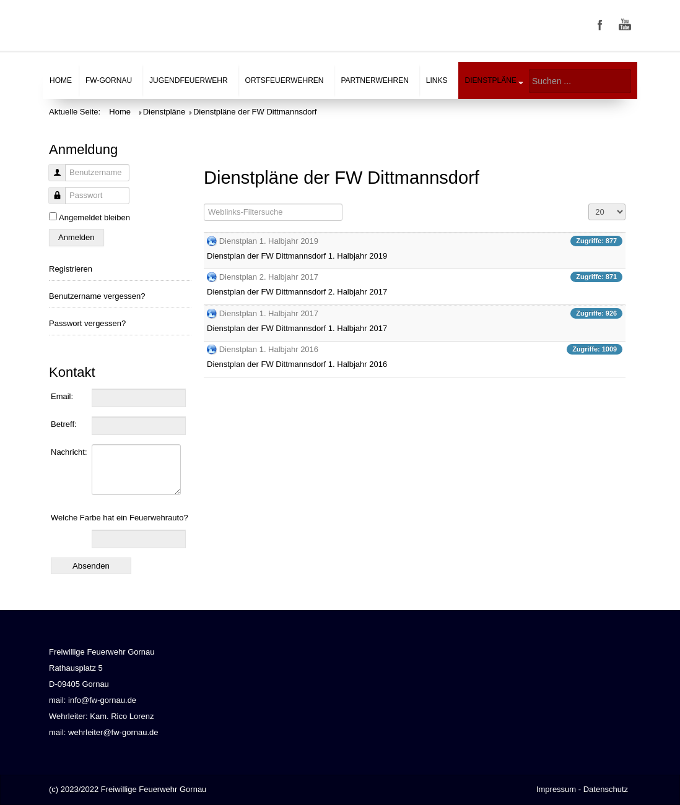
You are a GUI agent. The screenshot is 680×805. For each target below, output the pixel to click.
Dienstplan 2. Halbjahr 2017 (268, 277)
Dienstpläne (491, 80)
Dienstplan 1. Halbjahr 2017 (268, 313)
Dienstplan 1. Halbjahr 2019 (268, 241)
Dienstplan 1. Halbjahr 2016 (268, 349)
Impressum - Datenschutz (582, 789)
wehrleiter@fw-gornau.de (113, 732)
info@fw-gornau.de (102, 700)
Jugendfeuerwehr (188, 80)
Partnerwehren (374, 80)
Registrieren (70, 268)
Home (61, 80)
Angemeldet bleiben (94, 217)
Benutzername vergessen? (97, 296)
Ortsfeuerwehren (284, 80)
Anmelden (76, 237)
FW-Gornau (108, 80)
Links (437, 80)
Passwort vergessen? (87, 323)
